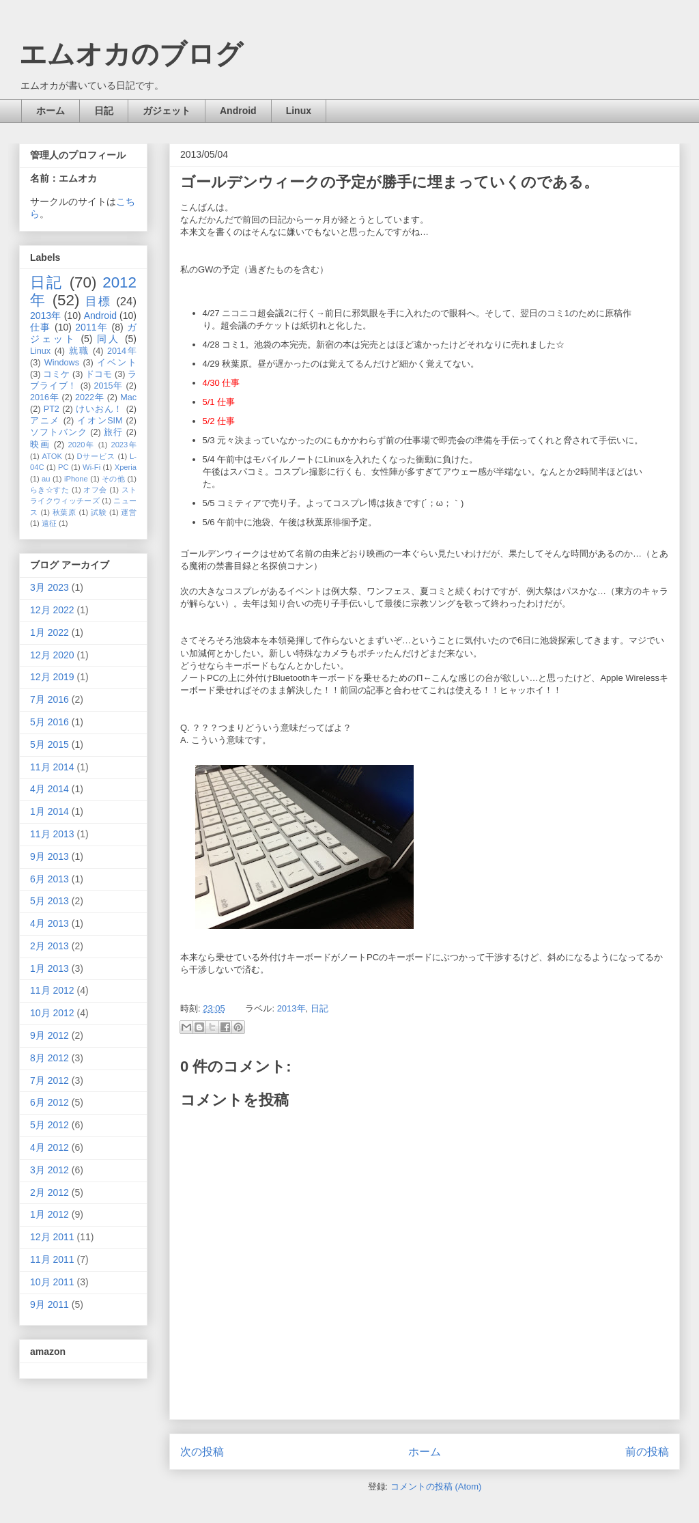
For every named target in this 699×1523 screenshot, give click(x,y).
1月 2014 (49, 811)
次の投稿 (202, 1451)
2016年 (44, 397)
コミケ (56, 374)
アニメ (45, 420)
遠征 (49, 523)
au (46, 479)
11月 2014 (52, 767)
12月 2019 (52, 676)
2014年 (122, 351)
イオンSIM (99, 420)
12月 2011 (52, 1236)
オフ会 (94, 490)
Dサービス (96, 456)
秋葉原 (64, 512)
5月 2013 (49, 900)
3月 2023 (49, 587)
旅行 (113, 432)
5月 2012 (49, 1124)
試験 (98, 512)
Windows (61, 362)
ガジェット (166, 110)
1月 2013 (49, 968)
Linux (298, 110)
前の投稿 (647, 1451)
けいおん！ (99, 409)
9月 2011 (49, 1304)
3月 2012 (49, 1169)
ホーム (50, 110)
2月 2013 (49, 945)
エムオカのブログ (131, 54)
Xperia (126, 467)
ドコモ (98, 374)
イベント (117, 362)
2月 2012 (49, 1192)
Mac (128, 397)
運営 (129, 512)
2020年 (81, 445)
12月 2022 (52, 609)
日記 (103, 110)
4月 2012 (49, 1147)
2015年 (108, 386)
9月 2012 (49, 1035)
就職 (79, 351)
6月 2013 (49, 879)
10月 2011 (52, 1281)
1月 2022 (49, 632)
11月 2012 (52, 990)
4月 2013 (49, 923)
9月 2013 (49, 856)
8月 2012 (49, 1057)
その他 (113, 479)
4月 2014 (49, 788)
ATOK (52, 456)
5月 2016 (49, 721)
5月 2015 (49, 744)
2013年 (291, 1008)
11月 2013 (52, 833)
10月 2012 (52, 1012)
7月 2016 (49, 699)
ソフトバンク (58, 432)
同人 (108, 338)
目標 (98, 301)
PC (63, 467)
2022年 (89, 397)
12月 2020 (52, 654)
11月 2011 (52, 1259)
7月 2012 (49, 1080)
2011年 (91, 327)
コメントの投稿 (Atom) (436, 1486)
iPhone (76, 479)
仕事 (40, 327)
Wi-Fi (91, 467)
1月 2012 (49, 1214)
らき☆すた (49, 490)
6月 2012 (49, 1102)
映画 (40, 444)
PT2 (51, 409)
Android (238, 110)
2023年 (124, 445)
